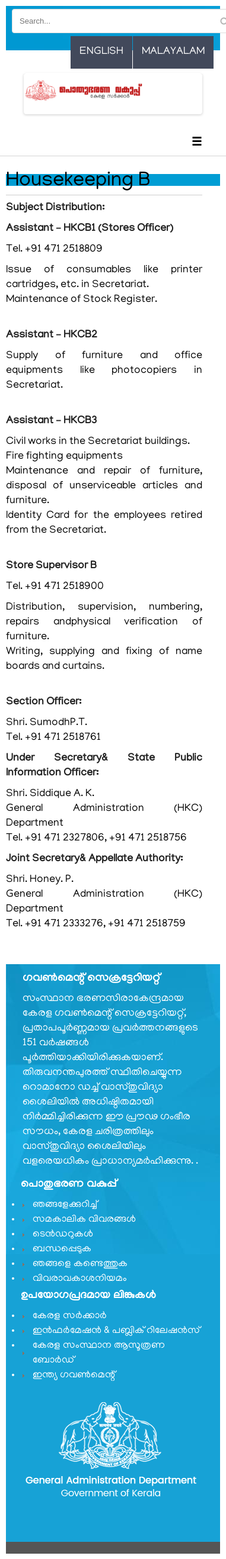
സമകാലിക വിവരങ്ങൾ (84, 1220)
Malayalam (173, 52)
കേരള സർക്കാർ (70, 1316)
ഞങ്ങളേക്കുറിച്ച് (65, 1205)
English (101, 52)
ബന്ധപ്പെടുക (62, 1249)
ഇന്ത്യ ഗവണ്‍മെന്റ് (74, 1375)
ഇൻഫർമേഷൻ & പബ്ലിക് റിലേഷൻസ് (116, 1331)
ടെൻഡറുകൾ (63, 1234)
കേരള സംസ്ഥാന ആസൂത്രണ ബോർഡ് (99, 1353)
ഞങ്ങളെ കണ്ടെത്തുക (80, 1264)
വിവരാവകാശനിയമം (80, 1279)
